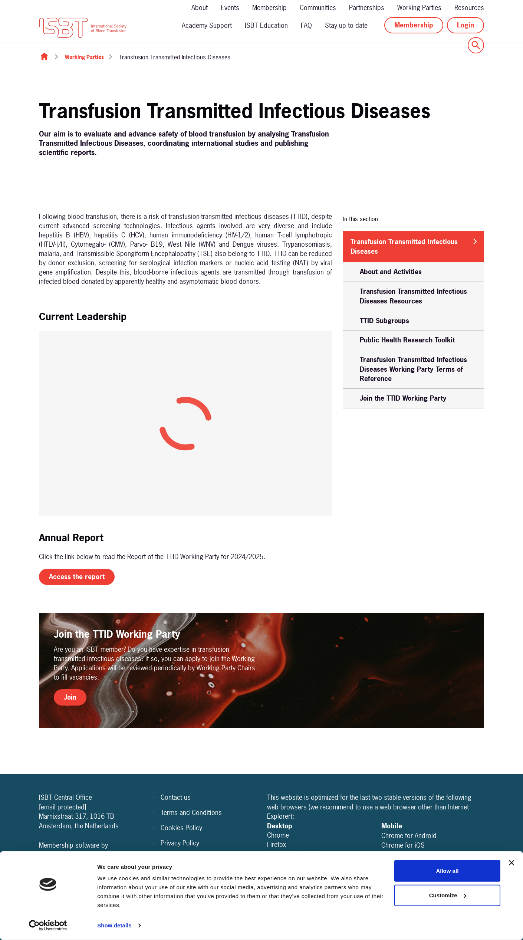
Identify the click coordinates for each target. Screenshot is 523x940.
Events (230, 7)
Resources (469, 7)
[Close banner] (511, 862)
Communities (318, 7)
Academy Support (207, 25)
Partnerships (366, 7)
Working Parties (419, 7)
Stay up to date (346, 25)
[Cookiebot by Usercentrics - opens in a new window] (48, 925)
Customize (447, 895)
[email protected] (62, 807)
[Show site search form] (476, 45)
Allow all (447, 871)
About (199, 7)
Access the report (77, 576)
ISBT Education (266, 25)
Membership (269, 7)
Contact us (176, 797)
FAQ (306, 25)
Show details (114, 925)
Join (70, 697)
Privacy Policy (180, 843)
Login (465, 25)
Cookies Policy (181, 827)
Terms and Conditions (191, 812)
